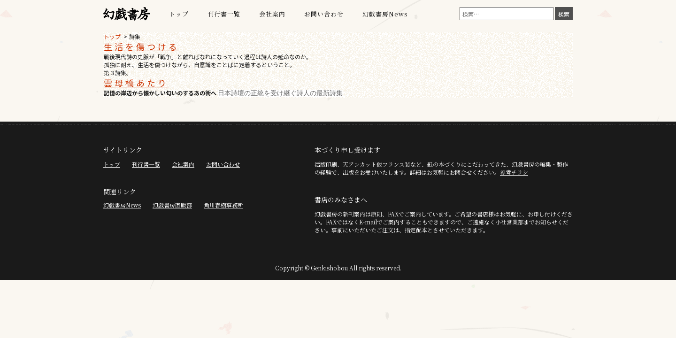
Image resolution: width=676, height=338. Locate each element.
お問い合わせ (324, 13)
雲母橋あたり (136, 83)
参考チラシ (514, 172)
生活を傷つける (141, 46)
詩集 (134, 36)
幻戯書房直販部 (172, 205)
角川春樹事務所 (223, 205)
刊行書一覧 (223, 13)
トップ (179, 13)
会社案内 (272, 13)
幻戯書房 (126, 14)
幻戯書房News (385, 13)
